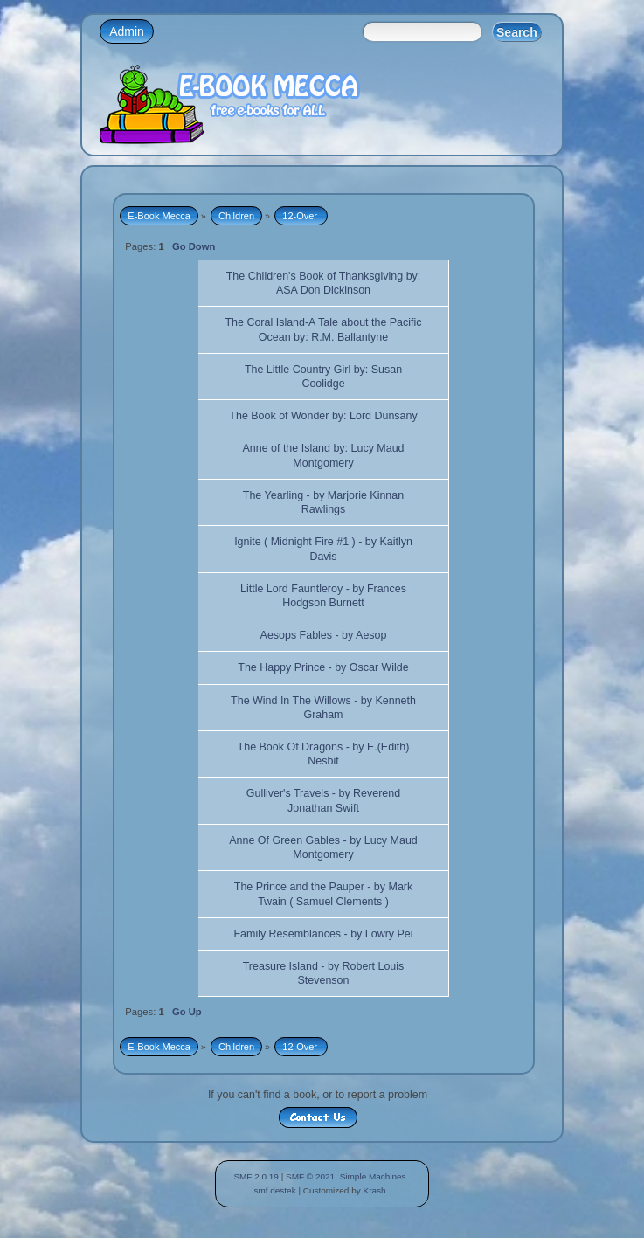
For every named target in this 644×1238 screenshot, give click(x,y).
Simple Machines (373, 1176)
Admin (126, 31)
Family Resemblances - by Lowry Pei (322, 934)
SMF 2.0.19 (256, 1176)
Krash (374, 1190)
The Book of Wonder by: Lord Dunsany (323, 416)
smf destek (274, 1190)
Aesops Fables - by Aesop (323, 635)
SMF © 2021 (310, 1176)
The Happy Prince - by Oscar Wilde (323, 667)
